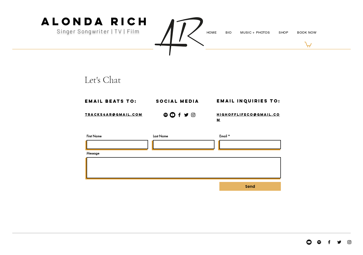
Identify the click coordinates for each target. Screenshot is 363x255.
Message (93, 153)
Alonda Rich (95, 21)
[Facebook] (179, 115)
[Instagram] (193, 115)
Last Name (160, 136)
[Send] (250, 186)
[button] (308, 44)
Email (223, 136)
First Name (94, 136)
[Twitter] (186, 115)
